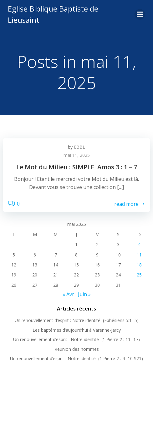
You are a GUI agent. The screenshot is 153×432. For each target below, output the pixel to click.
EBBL (79, 147)
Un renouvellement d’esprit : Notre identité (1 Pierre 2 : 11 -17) (76, 339)
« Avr (68, 294)
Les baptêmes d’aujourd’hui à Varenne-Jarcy (77, 330)
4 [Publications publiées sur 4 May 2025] (139, 244)
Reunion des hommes (76, 349)
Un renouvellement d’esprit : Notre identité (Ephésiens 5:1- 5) (77, 320)
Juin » (84, 294)
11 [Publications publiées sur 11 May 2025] (139, 255)
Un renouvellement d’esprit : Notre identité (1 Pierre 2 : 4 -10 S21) (76, 358)
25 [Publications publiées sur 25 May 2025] (139, 275)
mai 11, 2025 (77, 155)
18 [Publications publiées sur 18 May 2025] (139, 265)
